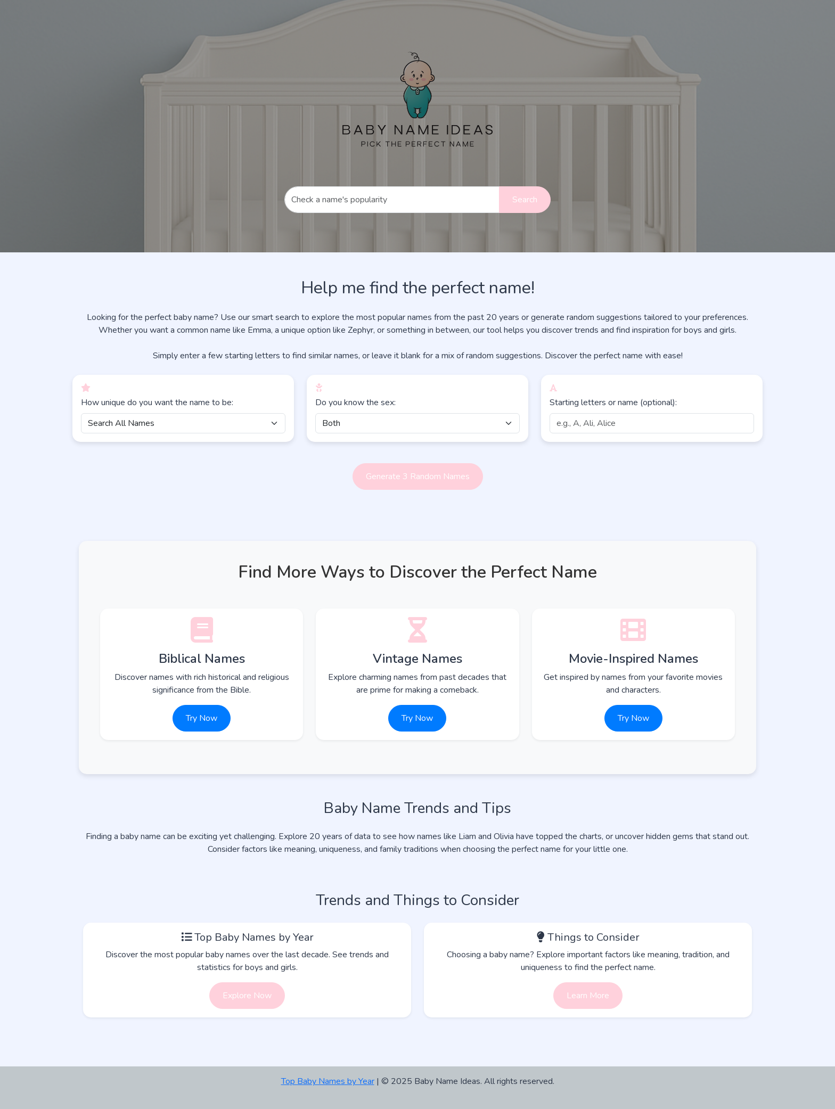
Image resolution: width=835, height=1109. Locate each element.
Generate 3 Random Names (418, 476)
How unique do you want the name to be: (157, 402)
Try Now (201, 718)
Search (524, 200)
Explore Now (247, 995)
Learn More (588, 995)
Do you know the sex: (355, 402)
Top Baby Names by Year (327, 1081)
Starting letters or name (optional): (613, 402)
